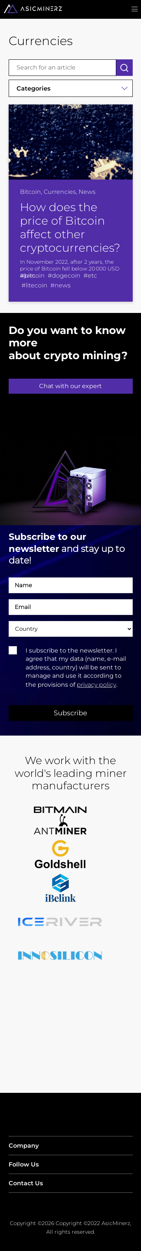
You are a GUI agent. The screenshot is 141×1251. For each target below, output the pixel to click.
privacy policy (96, 684)
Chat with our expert (70, 386)
